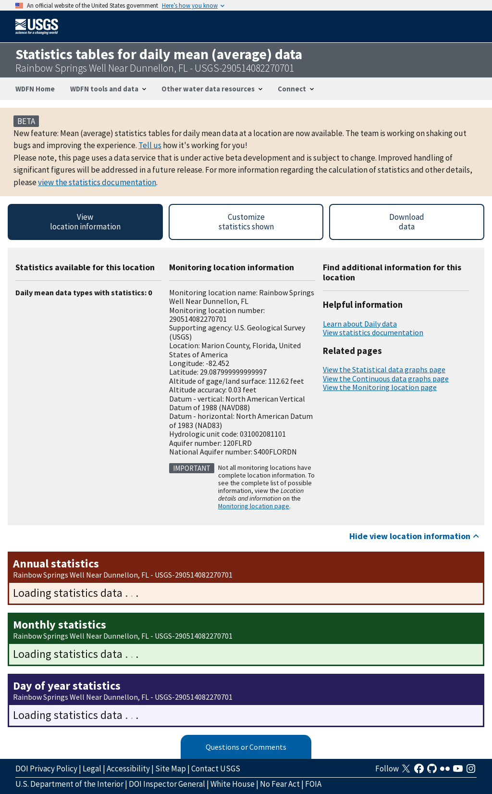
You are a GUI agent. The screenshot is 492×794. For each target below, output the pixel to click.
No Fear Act (280, 784)
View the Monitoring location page (380, 387)
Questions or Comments (246, 747)
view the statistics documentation (97, 182)
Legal (92, 768)
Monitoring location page (253, 506)
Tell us (149, 145)
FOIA (313, 784)
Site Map (170, 768)
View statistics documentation (373, 332)
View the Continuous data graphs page (386, 378)
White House (232, 784)
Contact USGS (215, 768)
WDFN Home (35, 88)
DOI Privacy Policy (46, 768)
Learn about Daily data (360, 323)
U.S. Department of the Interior (69, 784)
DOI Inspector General (167, 784)
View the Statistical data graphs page (384, 369)
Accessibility (128, 768)
